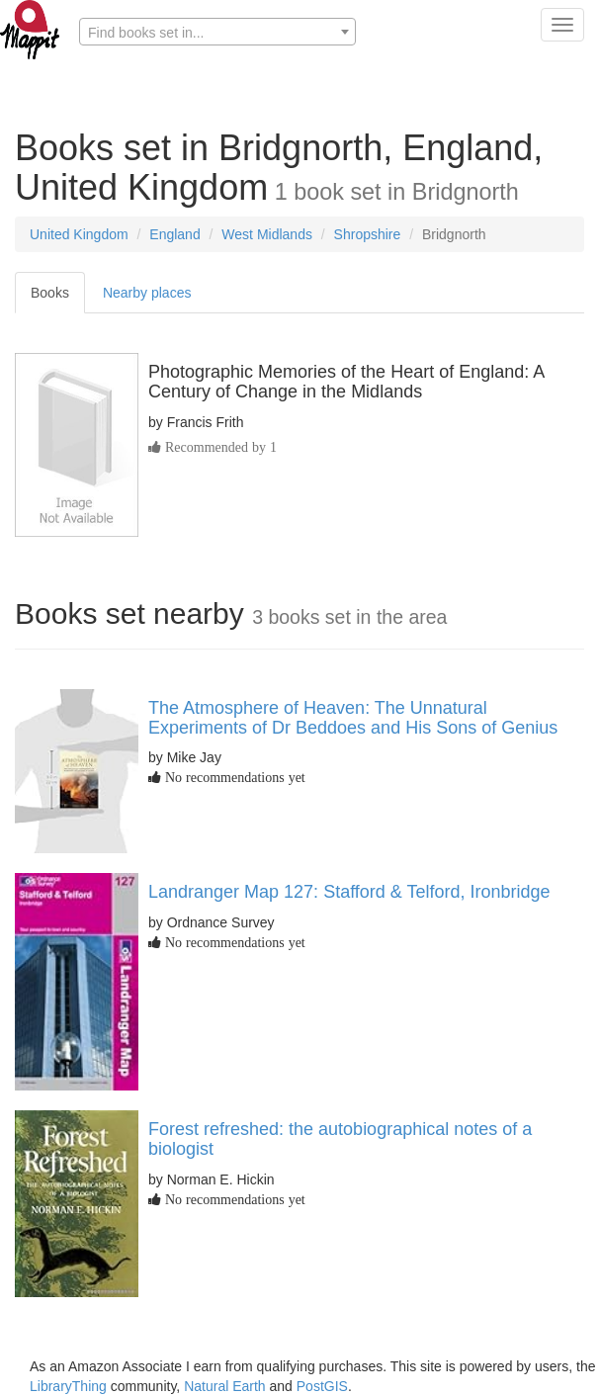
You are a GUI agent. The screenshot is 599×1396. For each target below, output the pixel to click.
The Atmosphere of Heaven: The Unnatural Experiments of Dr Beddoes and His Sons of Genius (352, 718)
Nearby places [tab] (147, 293)
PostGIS (322, 1386)
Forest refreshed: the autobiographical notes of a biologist (340, 1139)
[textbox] (217, 32)
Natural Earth (224, 1386)
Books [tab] (50, 293)
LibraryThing (68, 1386)
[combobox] (217, 31)
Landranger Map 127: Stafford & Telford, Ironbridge (349, 892)
